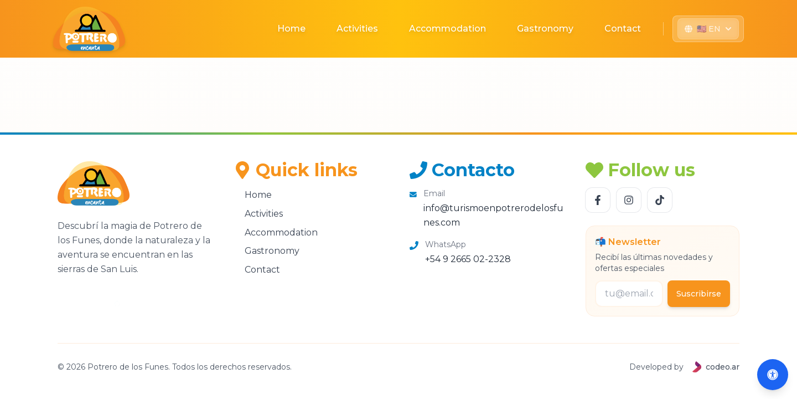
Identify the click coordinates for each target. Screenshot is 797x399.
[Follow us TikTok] (660, 200)
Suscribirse (698, 294)
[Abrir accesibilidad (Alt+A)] (772, 374)
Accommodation (447, 28)
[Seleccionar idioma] (708, 28)
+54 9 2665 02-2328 (468, 259)
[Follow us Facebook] (598, 200)
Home (291, 28)
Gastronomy (545, 28)
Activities (357, 28)
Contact (622, 28)
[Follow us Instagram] (629, 200)
